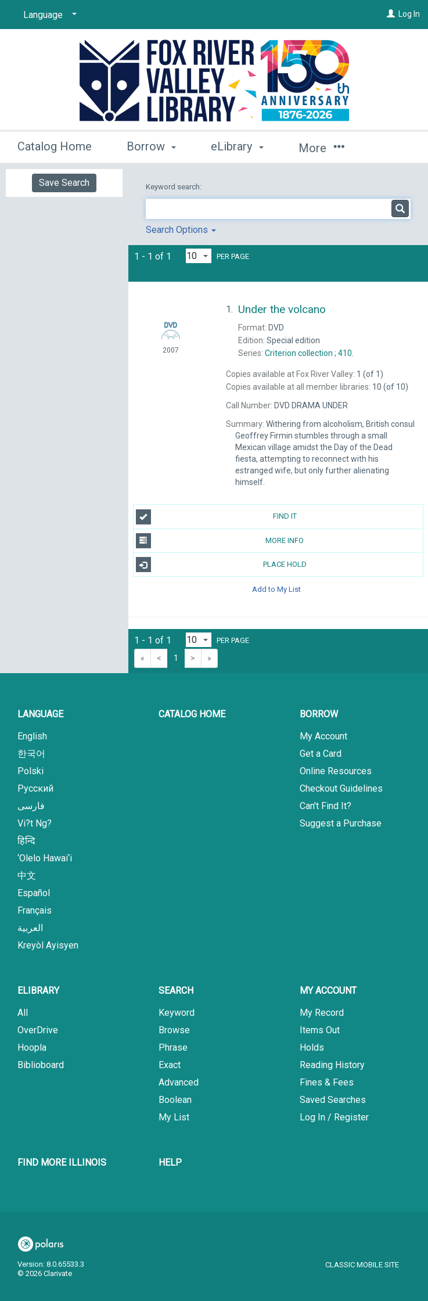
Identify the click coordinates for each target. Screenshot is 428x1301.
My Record (322, 1012)
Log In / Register (334, 1117)
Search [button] (176, 990)
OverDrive (37, 1030)
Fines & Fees (327, 1082)
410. (309, 353)
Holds (312, 1047)
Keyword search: (174, 186)
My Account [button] (328, 990)
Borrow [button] (151, 146)
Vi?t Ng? (34, 823)
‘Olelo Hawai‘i (44, 858)
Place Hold (221, 564)
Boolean (175, 1099)
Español (33, 893)
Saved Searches (333, 1099)
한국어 (31, 753)
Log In (409, 14)
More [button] (321, 148)
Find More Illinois (61, 1162)
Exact (170, 1064)
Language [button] (40, 714)
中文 (26, 875)
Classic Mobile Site (362, 1264)
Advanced (179, 1082)
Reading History (332, 1064)
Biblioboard (40, 1064)
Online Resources (336, 771)
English (32, 736)
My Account (323, 736)
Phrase (173, 1047)
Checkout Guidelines (341, 788)
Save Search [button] (64, 182)
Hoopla (31, 1047)
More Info (220, 540)
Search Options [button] (181, 229)
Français (34, 910)
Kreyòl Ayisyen (47, 945)
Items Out (320, 1030)
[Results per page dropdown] (198, 256)
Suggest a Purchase (341, 823)
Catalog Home (54, 146)
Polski (30, 771)
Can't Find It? (325, 805)
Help (170, 1162)
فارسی (31, 805)
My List (174, 1117)
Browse (174, 1030)
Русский (35, 788)
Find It (216, 516)
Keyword (177, 1012)
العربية (30, 927)
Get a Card (320, 753)
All (22, 1012)
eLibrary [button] (237, 146)
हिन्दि (26, 840)
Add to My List (276, 588)
